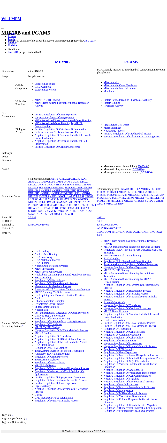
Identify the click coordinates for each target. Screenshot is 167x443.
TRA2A (80, 211)
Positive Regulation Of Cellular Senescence (57, 146)
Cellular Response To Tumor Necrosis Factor (58, 132)
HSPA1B (124, 189)
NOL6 (76, 199)
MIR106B (146, 189)
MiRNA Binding (43, 333)
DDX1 (76, 181)
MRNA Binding (43, 277)
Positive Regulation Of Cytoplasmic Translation (60, 377)
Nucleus (39, 298)
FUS (41, 187)
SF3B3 (70, 208)
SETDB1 (150, 200)
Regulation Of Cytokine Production (122, 334)
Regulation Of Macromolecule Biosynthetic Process (62, 368)
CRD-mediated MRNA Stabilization (54, 397)
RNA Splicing (42, 262)
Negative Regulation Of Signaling (121, 378)
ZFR (70, 213)
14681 (100, 221)
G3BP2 (48, 187)
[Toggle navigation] (2, 28)
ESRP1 (87, 184)
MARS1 (42, 199)
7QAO (151, 231)
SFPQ (86, 208)
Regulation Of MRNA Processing (52, 318)
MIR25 (101, 197)
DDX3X (32, 184)
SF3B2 (62, 208)
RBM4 (92, 205)
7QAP (159, 231)
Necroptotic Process (114, 130)
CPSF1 (59, 181)
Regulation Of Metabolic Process (121, 384)
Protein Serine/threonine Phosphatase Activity (128, 99)
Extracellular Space (45, 83)
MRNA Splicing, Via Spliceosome (53, 292)
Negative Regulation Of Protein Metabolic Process (130, 346)
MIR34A (110, 197)
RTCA (31, 208)
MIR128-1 (112, 191)
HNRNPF (46, 190)
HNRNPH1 (58, 190)
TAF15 (72, 211)
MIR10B (101, 191)
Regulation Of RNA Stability (50, 362)
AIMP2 (63, 178)
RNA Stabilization (44, 345)
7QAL (136, 231)
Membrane (109, 91)
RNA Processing (43, 257)
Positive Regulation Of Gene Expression (56, 114)
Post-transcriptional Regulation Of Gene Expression (62, 312)
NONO (84, 199)
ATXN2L (33, 181)
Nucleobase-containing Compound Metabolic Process (63, 274)
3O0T (108, 231)
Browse (12, 36)
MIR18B (101, 194)
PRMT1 (69, 202)
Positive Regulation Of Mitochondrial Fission (127, 133)
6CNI (122, 231)
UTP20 (49, 213)
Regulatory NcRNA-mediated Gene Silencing (128, 261)
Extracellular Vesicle (45, 89)
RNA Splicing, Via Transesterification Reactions (60, 295)
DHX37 (51, 184)
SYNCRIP (62, 211)
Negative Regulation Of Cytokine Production (127, 308)
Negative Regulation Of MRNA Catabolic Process (61, 342)
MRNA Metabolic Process (48, 271)
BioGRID (13, 52)
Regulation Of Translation (48, 324)
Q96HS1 (116, 228)
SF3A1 (46, 208)
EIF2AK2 (60, 184)
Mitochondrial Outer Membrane (120, 85)
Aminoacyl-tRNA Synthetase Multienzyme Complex (62, 289)
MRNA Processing (44, 268)
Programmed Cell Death (116, 124)
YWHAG (109, 203)
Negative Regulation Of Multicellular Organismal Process (134, 358)
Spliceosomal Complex (47, 306)
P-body (38, 394)
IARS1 (77, 193)
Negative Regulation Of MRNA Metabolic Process (61, 330)
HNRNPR (67, 193)
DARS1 (68, 181)
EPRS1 (70, 184)
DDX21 (84, 181)
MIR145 (132, 191)
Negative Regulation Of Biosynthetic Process (127, 290)
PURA (47, 205)
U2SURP (33, 213)
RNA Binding (42, 251)
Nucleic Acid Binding (46, 254)
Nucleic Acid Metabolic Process (51, 265)
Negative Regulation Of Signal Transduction (127, 361)
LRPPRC (33, 199)
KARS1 (54, 196)
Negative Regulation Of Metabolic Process (126, 293)
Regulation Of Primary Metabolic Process (56, 400)
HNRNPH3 (83, 190)
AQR (84, 178)
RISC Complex (43, 86)
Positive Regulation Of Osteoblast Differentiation (60, 129)
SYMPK (51, 211)
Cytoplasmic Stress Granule (49, 303)
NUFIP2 (32, 202)
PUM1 (39, 205)
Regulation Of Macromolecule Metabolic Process (60, 380)
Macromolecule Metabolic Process (53, 286)
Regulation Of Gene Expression (51, 356)
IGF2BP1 (86, 193)
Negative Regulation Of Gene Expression (125, 267)
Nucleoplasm (41, 309)
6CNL (129, 231)
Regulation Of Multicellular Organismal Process (129, 410)
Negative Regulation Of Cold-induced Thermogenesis (132, 136)
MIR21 (151, 194)
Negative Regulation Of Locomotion (123, 343)
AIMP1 (54, 178)
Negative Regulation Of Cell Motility (123, 337)
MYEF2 (68, 199)
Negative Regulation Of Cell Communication (127, 375)
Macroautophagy (112, 127)
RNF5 (141, 200)
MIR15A (142, 191)
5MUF (115, 231)
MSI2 (60, 199)
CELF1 (51, 181)
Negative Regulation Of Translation (53, 336)
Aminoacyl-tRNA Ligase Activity (52, 353)
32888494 (143, 166)
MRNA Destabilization (116, 311)
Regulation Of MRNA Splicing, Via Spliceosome (60, 321)
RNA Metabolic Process (47, 260)
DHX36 (42, 184)
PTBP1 (78, 202)
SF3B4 (78, 208)
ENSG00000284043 (38, 224)
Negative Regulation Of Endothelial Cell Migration (130, 405)
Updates (12, 45)
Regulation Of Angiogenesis (118, 390)
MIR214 (159, 194)
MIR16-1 (152, 191)
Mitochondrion (111, 82)
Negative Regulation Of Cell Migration (124, 331)
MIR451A (120, 197)
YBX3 (64, 213)
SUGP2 (42, 211)
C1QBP (43, 181)
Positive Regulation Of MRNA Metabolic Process (130, 325)
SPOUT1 (33, 211)
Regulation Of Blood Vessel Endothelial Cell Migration (132, 408)
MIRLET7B (103, 200)
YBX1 (56, 213)
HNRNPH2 (70, 190)
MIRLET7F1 (130, 200)
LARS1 (80, 196)
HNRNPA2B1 (84, 187)
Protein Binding (112, 102)
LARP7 (72, 196)
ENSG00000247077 (107, 224)
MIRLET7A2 (157, 197)
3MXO (100, 231)
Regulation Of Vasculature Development (125, 396)
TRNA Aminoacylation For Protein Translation (59, 350)
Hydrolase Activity (113, 105)
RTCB (39, 208)
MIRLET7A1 (142, 197)
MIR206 (132, 194)
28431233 (89, 40)
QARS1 (55, 205)
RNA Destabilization (114, 320)
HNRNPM (56, 193)
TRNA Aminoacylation (47, 359)
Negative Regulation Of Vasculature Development (130, 372)
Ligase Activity (43, 386)
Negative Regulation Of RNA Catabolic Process (60, 339)
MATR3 (52, 199)
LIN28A (89, 196)
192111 (101, 217)
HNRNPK (33, 193)
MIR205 (122, 194)
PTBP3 (86, 202)
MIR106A (135, 189)
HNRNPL (45, 193)
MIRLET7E (117, 200)
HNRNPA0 (58, 187)
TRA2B (89, 211)
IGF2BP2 (33, 196)
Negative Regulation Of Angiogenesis (54, 117)
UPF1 (41, 213)
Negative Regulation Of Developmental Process (129, 381)
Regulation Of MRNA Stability (51, 347)
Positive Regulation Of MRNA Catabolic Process (129, 323)
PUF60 (32, 205)
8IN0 (99, 234)
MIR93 (130, 197)
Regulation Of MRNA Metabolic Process (56, 283)
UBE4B (159, 200)
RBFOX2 (74, 205)
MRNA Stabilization (45, 365)
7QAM (144, 231)
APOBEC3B (74, 178)
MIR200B (112, 194)
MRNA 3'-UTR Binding (47, 99)
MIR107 (156, 189)
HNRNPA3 (34, 190)
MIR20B (62, 62)
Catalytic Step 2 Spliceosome (50, 315)
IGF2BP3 (44, 196)
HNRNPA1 (71, 187)
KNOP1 (62, 196)
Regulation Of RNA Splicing (50, 280)
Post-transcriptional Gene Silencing (122, 255)
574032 (32, 217)
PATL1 (41, 202)
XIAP (100, 203)
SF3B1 (54, 208)
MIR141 (123, 191)
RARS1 (64, 205)
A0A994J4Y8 (104, 228)
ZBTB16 (119, 203)
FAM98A (33, 187)
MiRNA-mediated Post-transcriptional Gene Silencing (63, 120)
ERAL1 (79, 184)
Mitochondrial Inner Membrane (120, 88)
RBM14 (84, 205)
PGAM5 (131, 62)
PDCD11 (50, 202)
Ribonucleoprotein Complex (49, 301)
